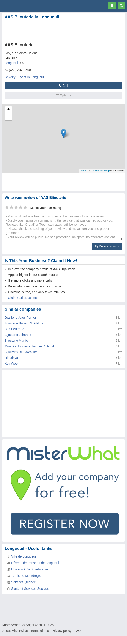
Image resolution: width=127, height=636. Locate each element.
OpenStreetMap (101, 170)
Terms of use (39, 631)
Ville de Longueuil (23, 556)
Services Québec (23, 582)
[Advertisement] (53, 31)
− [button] (8, 116)
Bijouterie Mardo (16, 340)
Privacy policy (62, 631)
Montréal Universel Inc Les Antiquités (31, 346)
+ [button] (8, 109)
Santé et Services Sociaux (30, 588)
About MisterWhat (15, 631)
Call (63, 85)
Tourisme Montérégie (26, 576)
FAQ (77, 631)
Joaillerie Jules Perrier (20, 317)
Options (63, 95)
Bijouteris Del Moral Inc (21, 352)
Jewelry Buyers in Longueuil (24, 77)
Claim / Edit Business (23, 298)
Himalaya (11, 358)
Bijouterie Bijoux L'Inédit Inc (24, 323)
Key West (11, 363)
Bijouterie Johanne (18, 335)
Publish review (107, 246)
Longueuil (12, 63)
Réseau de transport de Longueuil (35, 563)
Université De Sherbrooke (29, 569)
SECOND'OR (14, 329)
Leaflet (83, 170)
